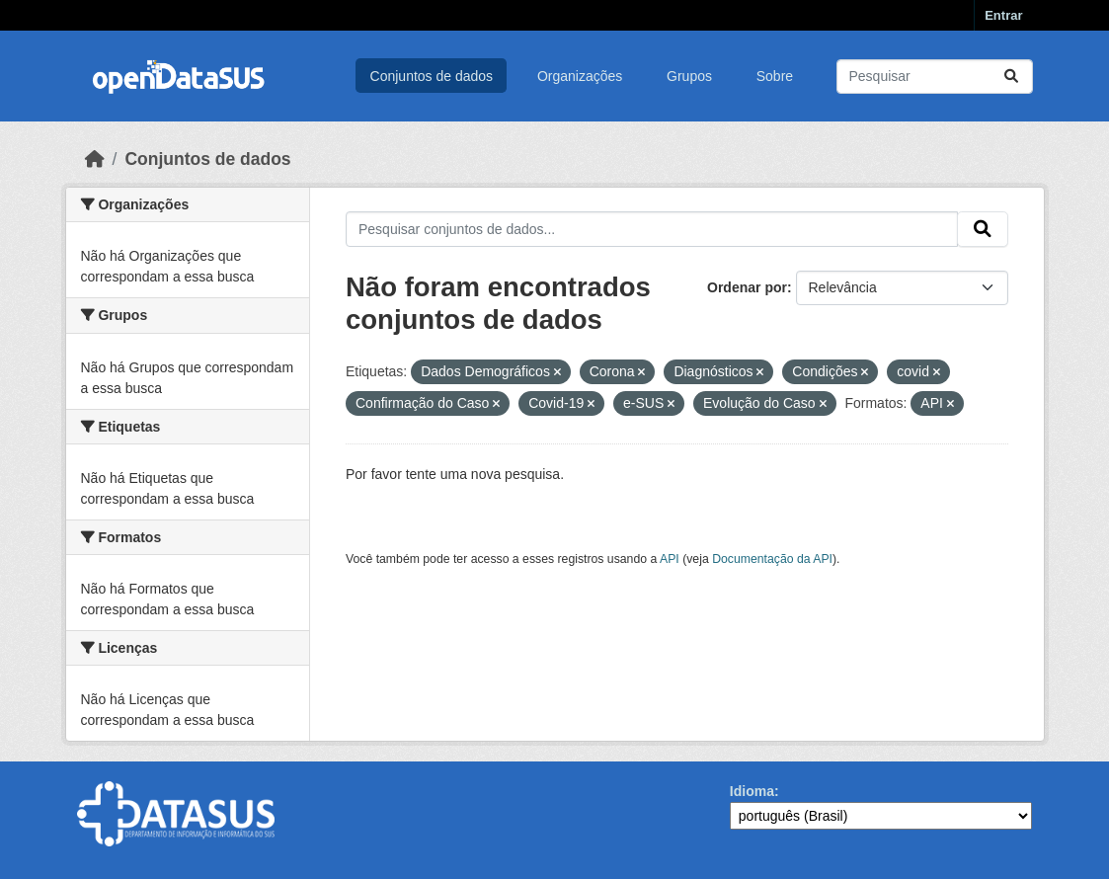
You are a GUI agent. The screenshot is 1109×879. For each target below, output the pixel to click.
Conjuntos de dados (432, 76)
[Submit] (1011, 76)
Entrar (1003, 15)
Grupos (689, 76)
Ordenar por (747, 287)
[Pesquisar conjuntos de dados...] (934, 76)
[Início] (95, 159)
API (669, 559)
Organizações (579, 76)
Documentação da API (772, 559)
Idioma (752, 791)
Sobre (774, 76)
